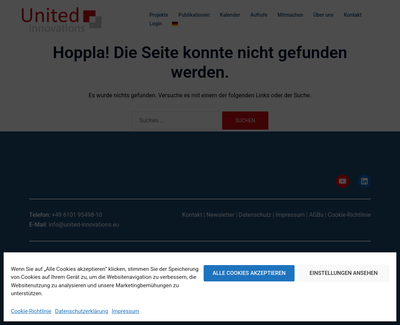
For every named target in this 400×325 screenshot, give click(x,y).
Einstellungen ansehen (343, 273)
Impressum (125, 311)
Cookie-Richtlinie (31, 311)
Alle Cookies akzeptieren (249, 273)
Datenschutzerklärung (81, 311)
